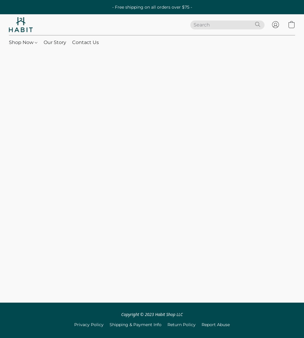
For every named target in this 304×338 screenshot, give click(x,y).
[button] (21, 24)
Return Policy (181, 324)
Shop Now (23, 42)
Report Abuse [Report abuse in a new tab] (216, 324)
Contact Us (85, 42)
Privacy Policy (89, 324)
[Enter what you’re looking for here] (227, 25)
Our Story (55, 42)
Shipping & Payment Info (136, 324)
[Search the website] (257, 24)
